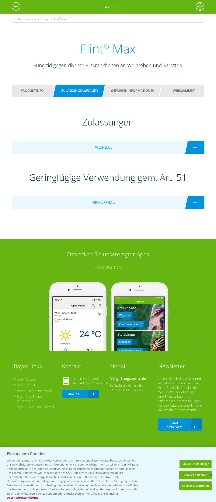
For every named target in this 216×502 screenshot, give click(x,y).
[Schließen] (211, 475)
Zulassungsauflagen (79, 90)
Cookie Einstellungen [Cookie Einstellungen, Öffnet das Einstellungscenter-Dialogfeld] (195, 464)
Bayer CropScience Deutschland (29, 398)
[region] (108, 474)
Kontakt (74, 394)
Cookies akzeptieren (195, 486)
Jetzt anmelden (174, 425)
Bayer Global (26, 385)
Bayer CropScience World (35, 391)
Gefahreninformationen (133, 90)
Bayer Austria (26, 379)
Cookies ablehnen (195, 475)
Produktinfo (32, 90)
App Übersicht (109, 267)
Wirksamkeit (184, 90)
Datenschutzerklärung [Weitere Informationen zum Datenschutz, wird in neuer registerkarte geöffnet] (22, 497)
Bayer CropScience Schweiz (36, 406)
